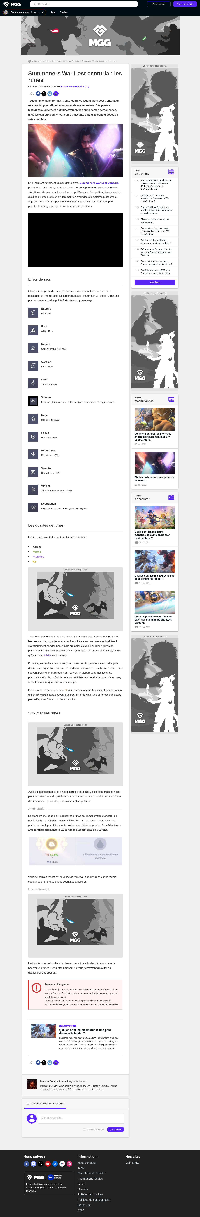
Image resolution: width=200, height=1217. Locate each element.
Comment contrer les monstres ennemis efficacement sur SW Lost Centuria (155, 231)
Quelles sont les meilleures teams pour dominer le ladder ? (85, 1031)
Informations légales (90, 1178)
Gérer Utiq (84, 1205)
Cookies (83, 1189)
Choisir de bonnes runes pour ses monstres (155, 220)
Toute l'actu (154, 282)
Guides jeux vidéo (41, 61)
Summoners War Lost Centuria (99, 182)
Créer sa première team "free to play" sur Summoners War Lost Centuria (156, 252)
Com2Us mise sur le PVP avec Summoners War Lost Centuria (155, 271)
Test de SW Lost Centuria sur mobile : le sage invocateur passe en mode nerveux (157, 210)
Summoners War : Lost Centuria (65, 61)
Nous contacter (87, 1162)
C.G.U (81, 1183)
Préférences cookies (90, 1194)
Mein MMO (132, 1162)
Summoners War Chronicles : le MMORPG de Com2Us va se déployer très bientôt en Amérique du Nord (156, 184)
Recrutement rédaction (92, 1173)
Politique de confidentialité (94, 1199)
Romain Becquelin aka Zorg (74, 86)
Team (81, 1168)
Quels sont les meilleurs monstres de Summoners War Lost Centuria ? (155, 198)
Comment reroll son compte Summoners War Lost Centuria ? (156, 262)
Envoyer (116, 1129)
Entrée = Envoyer (95, 1129)
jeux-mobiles (68, 1026)
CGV (81, 1210)
